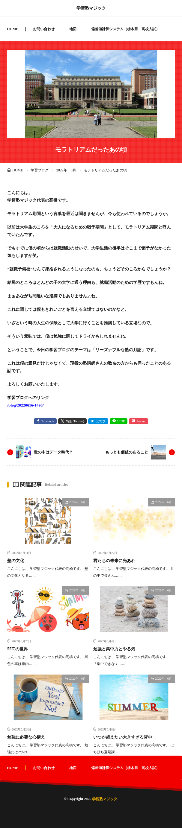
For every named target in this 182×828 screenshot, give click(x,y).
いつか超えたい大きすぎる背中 (122, 737)
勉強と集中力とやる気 (114, 649)
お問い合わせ (44, 29)
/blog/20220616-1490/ (25, 405)
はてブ (101, 421)
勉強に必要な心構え (26, 737)
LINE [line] (121, 421)
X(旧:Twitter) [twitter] (75, 421)
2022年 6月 (66, 170)
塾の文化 (15, 560)
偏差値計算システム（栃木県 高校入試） (125, 29)
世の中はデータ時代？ (53, 452)
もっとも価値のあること (126, 452)
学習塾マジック (91, 8)
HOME (12, 29)
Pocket (140, 421)
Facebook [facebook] (47, 421)
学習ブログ (40, 170)
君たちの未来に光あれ (114, 560)
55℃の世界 (17, 649)
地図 (72, 29)
